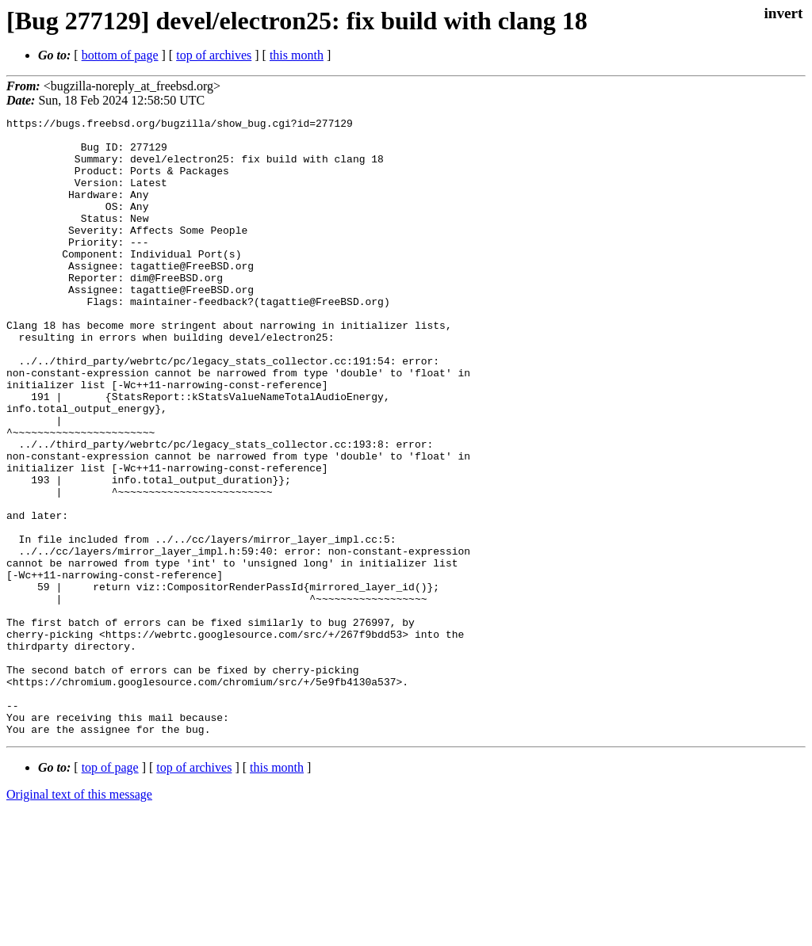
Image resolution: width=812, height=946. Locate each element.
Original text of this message (79, 918)
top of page (110, 891)
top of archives (213, 55)
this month (297, 55)
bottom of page (120, 55)
